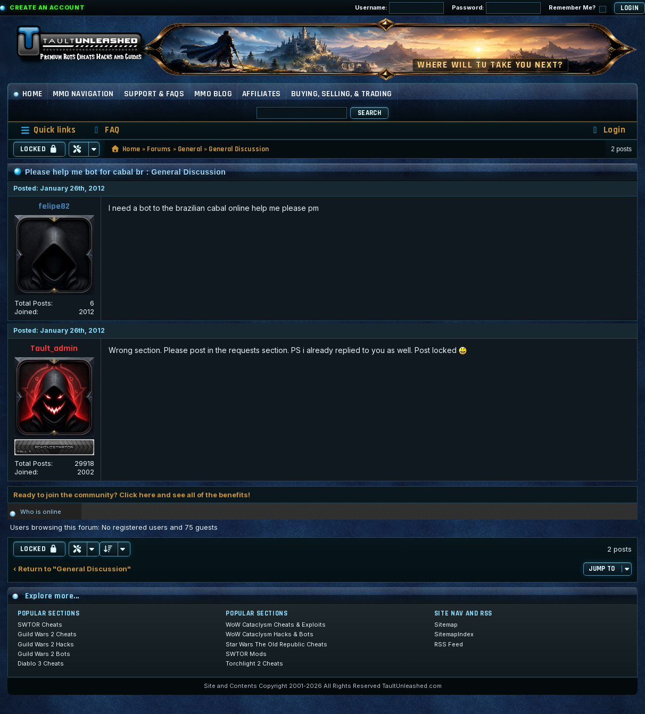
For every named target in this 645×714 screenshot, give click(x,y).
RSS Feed (448, 644)
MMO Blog (213, 94)
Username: (399, 8)
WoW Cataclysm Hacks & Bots (269, 634)
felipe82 (54, 206)
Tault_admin (54, 348)
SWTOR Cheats (40, 624)
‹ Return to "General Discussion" (72, 569)
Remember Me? (577, 8)
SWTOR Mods (246, 654)
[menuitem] (105, 130)
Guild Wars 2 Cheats (47, 634)
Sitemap (446, 624)
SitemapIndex (454, 634)
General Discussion (239, 149)
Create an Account (47, 7)
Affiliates (261, 94)
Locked (39, 149)
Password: (496, 8)
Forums (159, 149)
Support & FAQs (154, 94)
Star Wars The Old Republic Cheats (276, 644)
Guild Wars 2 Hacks (46, 644)
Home (28, 94)
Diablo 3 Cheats (41, 663)
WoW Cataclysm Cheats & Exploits (276, 624)
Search (369, 113)
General (190, 149)
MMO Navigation (83, 94)
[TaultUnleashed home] (87, 46)
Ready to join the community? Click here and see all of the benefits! (131, 494)
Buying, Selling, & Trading (341, 94)
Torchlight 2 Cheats (254, 663)
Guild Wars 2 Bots (44, 654)
